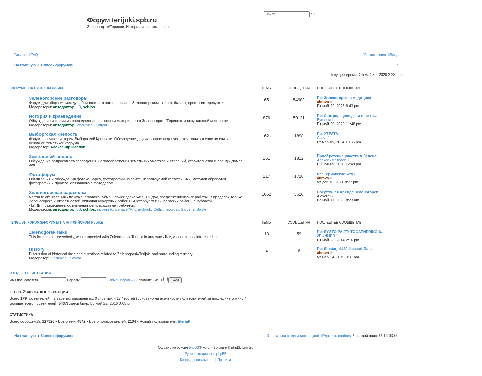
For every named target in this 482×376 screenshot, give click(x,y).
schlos (89, 107)
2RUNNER (326, 236)
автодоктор (63, 107)
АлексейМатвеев (332, 160)
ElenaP (184, 321)
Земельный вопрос (50, 156)
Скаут (322, 138)
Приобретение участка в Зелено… (349, 156)
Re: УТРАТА (327, 134)
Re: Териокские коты (336, 174)
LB (78, 107)
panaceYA (123, 209)
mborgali (172, 209)
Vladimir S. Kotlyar (91, 125)
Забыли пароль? (120, 280)
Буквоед (324, 120)
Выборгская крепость (53, 134)
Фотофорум (42, 174)
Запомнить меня (151, 280)
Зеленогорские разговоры (58, 98)
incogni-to (105, 209)
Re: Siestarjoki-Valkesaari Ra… (344, 249)
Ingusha (188, 209)
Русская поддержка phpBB (205, 354)
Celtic (158, 209)
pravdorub (142, 209)
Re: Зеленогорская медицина (344, 98)
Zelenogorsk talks (48, 232)
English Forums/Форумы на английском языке (57, 222)
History (36, 249)
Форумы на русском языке (37, 88)
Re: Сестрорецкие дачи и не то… (347, 116)
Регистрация (38, 273)
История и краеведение (55, 116)
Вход (14, 273)
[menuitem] (33, 55)
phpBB (194, 347)
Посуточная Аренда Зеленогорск (347, 192)
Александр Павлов (67, 147)
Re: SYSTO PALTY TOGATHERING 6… (351, 232)
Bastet (202, 209)
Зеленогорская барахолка (57, 192)
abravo (323, 102)
